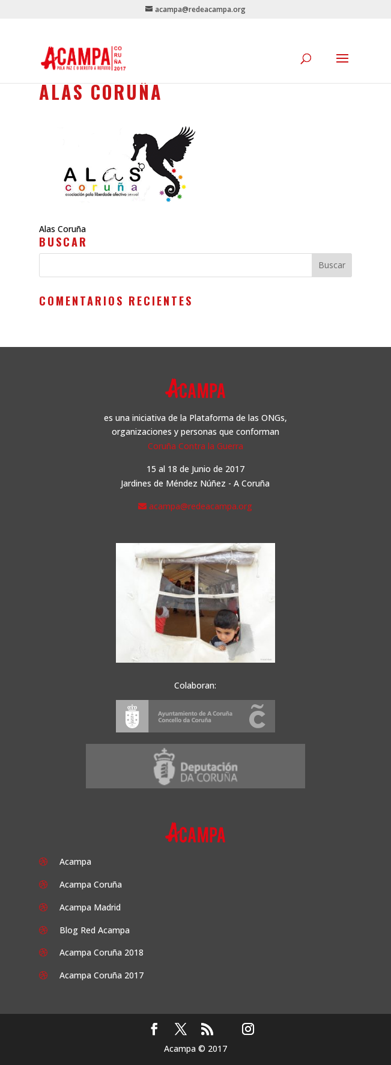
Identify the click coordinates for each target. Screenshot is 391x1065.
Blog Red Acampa (94, 930)
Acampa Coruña (90, 884)
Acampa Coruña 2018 (101, 952)
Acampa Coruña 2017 (101, 975)
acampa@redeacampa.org (200, 506)
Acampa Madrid (90, 907)
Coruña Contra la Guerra (195, 446)
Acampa (75, 861)
